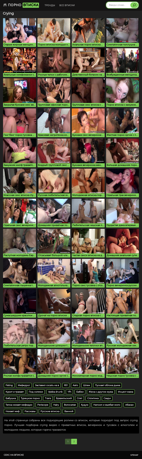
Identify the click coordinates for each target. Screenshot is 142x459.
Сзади (107, 398)
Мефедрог (24, 385)
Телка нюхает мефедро (19, 405)
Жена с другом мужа (101, 392)
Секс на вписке (14, 455)
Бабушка (11, 398)
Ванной (68, 411)
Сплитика (93, 398)
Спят (79, 398)
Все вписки (67, 5)
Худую (84, 405)
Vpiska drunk (55, 392)
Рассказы (30, 411)
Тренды (50, 5)
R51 (66, 385)
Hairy (56, 405)
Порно (21, 5)
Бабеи (80, 392)
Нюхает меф (13, 411)
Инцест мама (125, 392)
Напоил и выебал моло (106, 405)
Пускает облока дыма (107, 385)
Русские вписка (49, 411)
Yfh (69, 392)
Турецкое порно (30, 398)
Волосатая (70, 405)
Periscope (42, 405)
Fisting (9, 385)
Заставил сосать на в (47, 385)
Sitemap (134, 455)
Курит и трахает (15, 392)
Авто (75, 385)
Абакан (129, 405)
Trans (48, 398)
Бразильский (64, 398)
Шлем (86, 385)
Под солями (36, 392)
